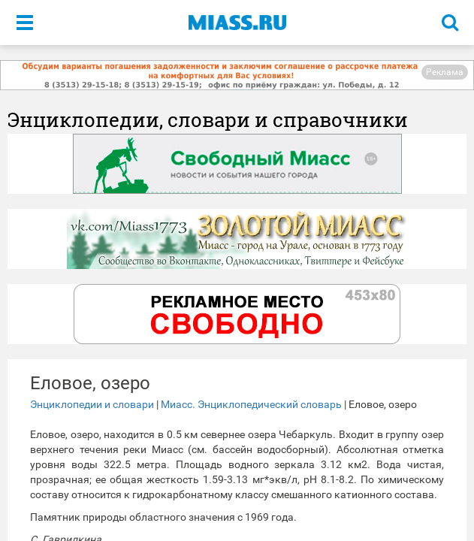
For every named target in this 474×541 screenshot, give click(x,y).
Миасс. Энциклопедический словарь (251, 404)
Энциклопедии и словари (92, 404)
